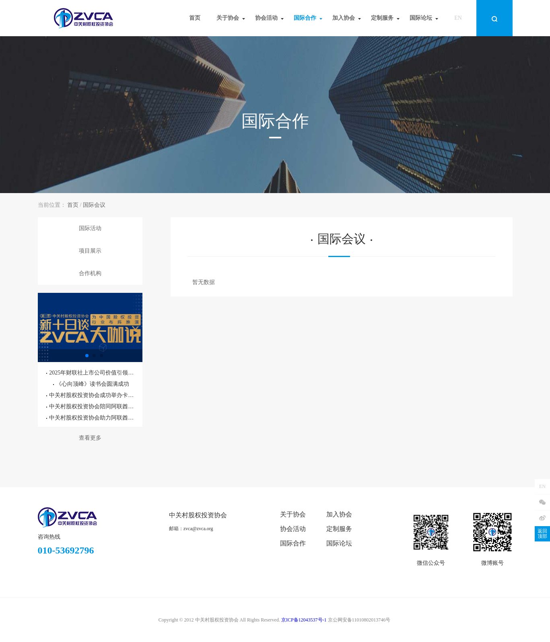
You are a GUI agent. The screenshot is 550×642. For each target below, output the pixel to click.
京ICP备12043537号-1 (304, 620)
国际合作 (293, 543)
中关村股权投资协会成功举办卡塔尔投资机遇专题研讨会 (91, 395)
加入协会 (339, 514)
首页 (72, 205)
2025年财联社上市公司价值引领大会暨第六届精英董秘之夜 (91, 373)
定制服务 (339, 528)
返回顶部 (542, 533)
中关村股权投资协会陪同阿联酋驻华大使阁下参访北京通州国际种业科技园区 (91, 406)
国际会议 (94, 205)
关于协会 (293, 514)
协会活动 (293, 528)
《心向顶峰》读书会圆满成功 (91, 384)
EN (458, 18)
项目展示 (90, 251)
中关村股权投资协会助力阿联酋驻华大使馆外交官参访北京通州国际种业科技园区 (91, 418)
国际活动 (90, 228)
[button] (87, 355)
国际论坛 (339, 543)
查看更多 (90, 438)
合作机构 (90, 273)
